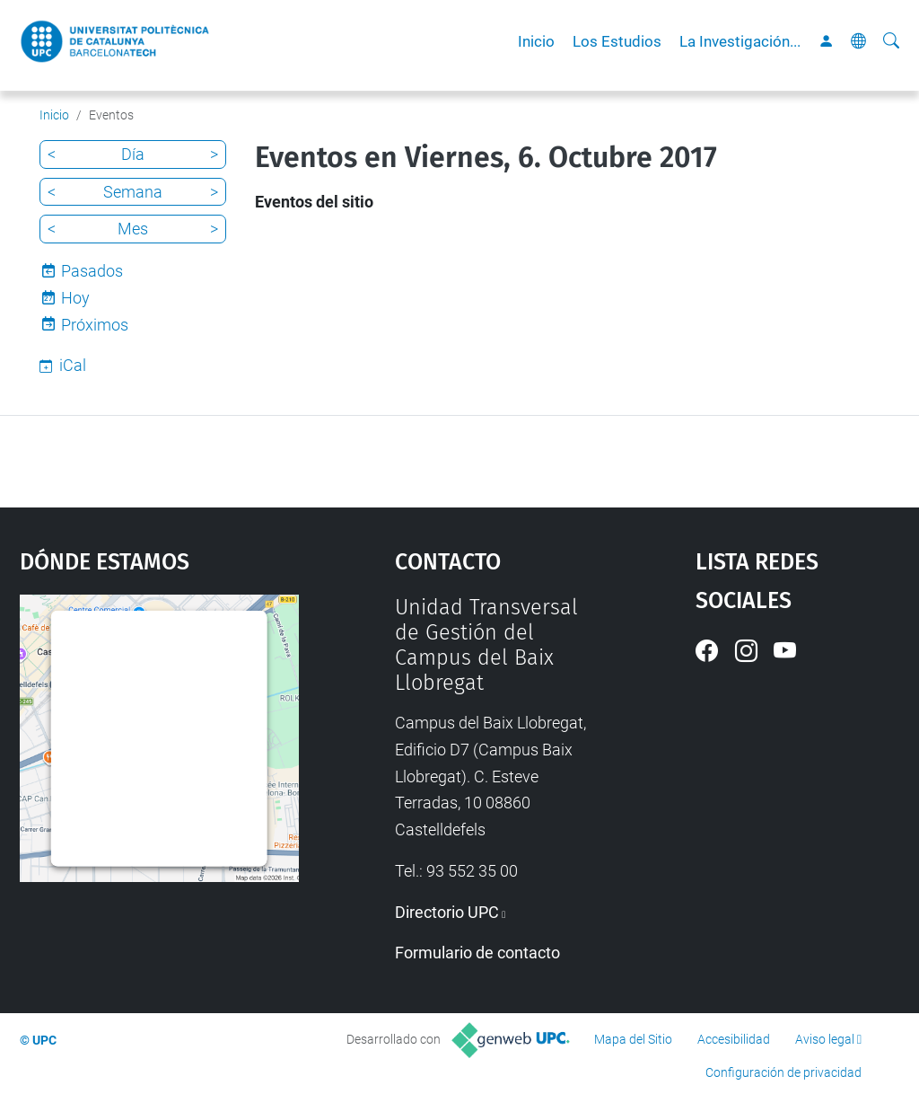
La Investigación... (740, 41)
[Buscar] (891, 41)
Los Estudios (617, 41)
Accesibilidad (733, 1039)
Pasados (92, 270)
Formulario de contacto (477, 952)
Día (132, 154)
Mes (133, 228)
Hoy (75, 297)
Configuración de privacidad (783, 1072)
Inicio (536, 41)
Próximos (94, 324)
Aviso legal (824, 1039)
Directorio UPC (447, 912)
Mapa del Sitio (633, 1039)
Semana (132, 191)
